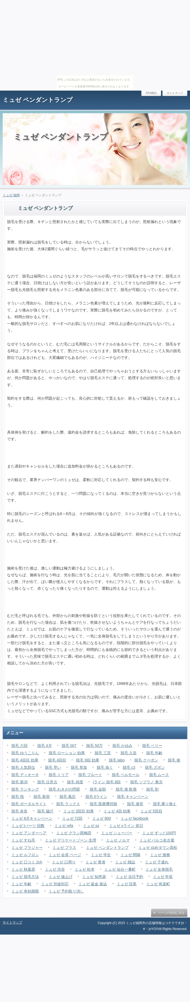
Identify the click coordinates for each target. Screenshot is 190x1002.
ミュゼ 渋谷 (55, 869)
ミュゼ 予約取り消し (66, 891)
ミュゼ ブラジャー (27, 847)
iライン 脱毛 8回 (107, 782)
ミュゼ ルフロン (25, 855)
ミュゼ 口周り (64, 862)
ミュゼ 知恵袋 (94, 876)
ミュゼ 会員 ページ (65, 855)
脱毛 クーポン (146, 760)
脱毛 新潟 (19, 782)
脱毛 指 (17, 796)
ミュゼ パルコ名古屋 (157, 840)
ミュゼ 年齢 (21, 884)
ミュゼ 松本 (85, 869)
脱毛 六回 (19, 745)
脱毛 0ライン (96, 796)
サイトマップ (175, 92)
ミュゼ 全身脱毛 (159, 869)
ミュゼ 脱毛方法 (25, 876)
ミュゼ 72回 (72, 818)
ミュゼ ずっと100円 (159, 833)
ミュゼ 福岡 (11, 195)
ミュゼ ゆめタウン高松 (157, 847)
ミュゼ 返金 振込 (92, 884)
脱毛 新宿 (42, 796)
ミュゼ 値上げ (60, 876)
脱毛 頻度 (75, 782)
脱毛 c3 (129, 767)
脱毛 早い (53, 767)
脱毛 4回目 (57, 760)
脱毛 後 (174, 760)
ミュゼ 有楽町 (158, 884)
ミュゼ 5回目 (151, 811)
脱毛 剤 (152, 789)
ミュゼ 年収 (163, 876)
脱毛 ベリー (152, 745)
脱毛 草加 (79, 767)
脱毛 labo (117, 760)
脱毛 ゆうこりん (25, 753)
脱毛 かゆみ (122, 745)
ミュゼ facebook (134, 818)
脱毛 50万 (94, 745)
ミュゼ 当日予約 (129, 876)
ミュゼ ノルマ (118, 840)
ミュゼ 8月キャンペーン (31, 818)
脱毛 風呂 (67, 796)
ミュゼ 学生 (101, 855)
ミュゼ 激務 (160, 855)
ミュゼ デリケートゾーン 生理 (70, 840)
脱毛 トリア (59, 775)
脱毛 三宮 (103, 753)
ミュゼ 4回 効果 (117, 811)
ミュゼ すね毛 (23, 840)
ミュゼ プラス (64, 847)
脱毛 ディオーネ (25, 775)
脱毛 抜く (105, 767)
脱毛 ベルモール (125, 775)
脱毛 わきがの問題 (64, 789)
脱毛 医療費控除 (103, 804)
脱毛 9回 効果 (87, 760)
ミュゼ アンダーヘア (28, 833)
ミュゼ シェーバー (116, 833)
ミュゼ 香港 (95, 862)
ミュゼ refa (63, 825)
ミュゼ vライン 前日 (126, 825)
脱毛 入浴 (129, 753)
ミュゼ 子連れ (157, 862)
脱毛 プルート (90, 775)
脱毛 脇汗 (45, 811)
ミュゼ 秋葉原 (23, 869)
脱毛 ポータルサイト (28, 804)
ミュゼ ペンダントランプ (38, 100)
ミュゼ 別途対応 (55, 884)
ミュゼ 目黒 (127, 884)
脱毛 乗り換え (165, 804)
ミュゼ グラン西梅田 (73, 833)
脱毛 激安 (135, 804)
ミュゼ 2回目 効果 (78, 811)
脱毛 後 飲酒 (126, 789)
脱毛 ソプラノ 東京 (146, 782)
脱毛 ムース (159, 775)
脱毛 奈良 (19, 811)
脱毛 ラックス (68, 804)
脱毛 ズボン (155, 767)
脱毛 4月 (44, 745)
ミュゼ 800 (101, 818)
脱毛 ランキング (25, 789)
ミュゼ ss (91, 825)
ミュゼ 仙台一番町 (120, 869)
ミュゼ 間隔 (131, 855)
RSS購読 (151, 92)
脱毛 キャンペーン (132, 796)
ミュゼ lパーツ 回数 (28, 825)
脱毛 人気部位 (23, 767)
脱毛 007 (69, 745)
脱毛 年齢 (154, 753)
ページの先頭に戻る (171, 912)
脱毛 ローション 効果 (67, 753)
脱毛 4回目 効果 (24, 760)
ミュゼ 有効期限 (25, 891)
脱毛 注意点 (47, 782)
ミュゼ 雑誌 (125, 862)
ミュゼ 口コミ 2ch (26, 862)
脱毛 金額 (98, 789)
